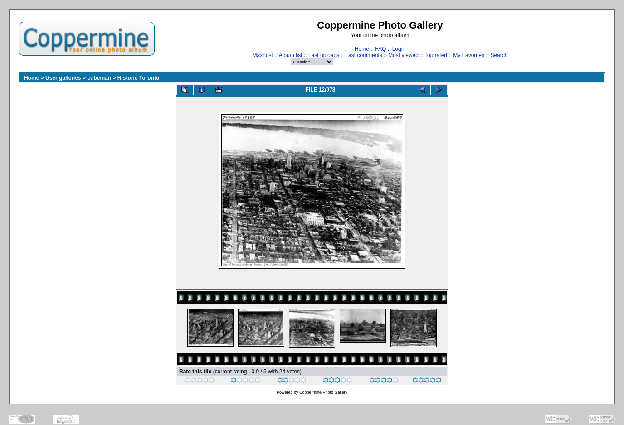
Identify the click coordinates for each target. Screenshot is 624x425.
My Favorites (468, 55)
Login (398, 49)
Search (498, 55)
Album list (290, 55)
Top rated (435, 55)
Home (362, 49)
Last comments (363, 55)
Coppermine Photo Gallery (323, 392)
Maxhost (263, 55)
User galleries (63, 78)
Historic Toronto (138, 78)
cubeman (99, 78)
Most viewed (403, 55)
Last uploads (323, 55)
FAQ (380, 49)
